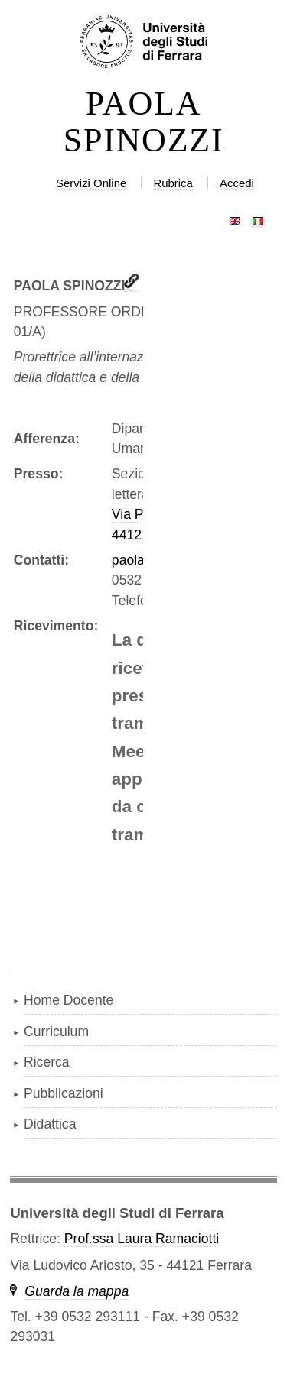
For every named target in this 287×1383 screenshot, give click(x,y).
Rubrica (173, 183)
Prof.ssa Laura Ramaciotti (141, 1238)
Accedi (237, 183)
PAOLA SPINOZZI (144, 122)
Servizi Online (91, 183)
